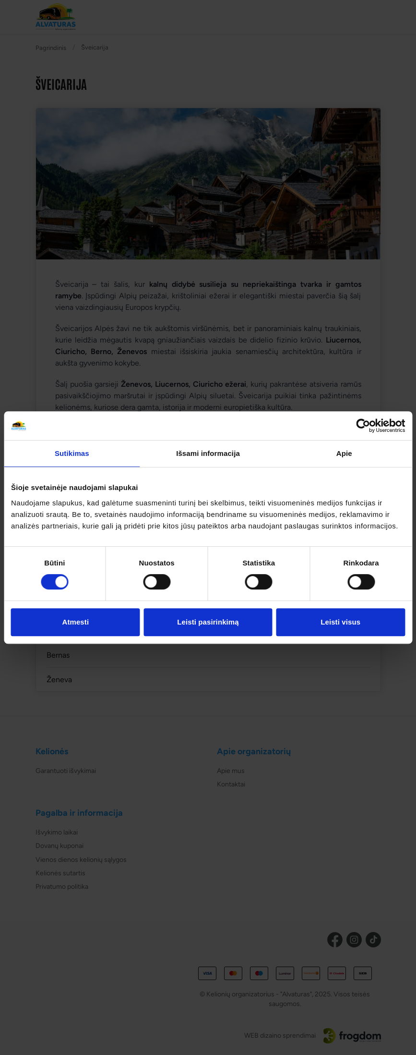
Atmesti (75, 622)
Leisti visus (340, 622)
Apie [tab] (344, 453)
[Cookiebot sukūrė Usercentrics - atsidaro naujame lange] (363, 425)
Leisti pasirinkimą (208, 622)
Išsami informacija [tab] (208, 453)
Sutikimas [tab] (72, 453)
